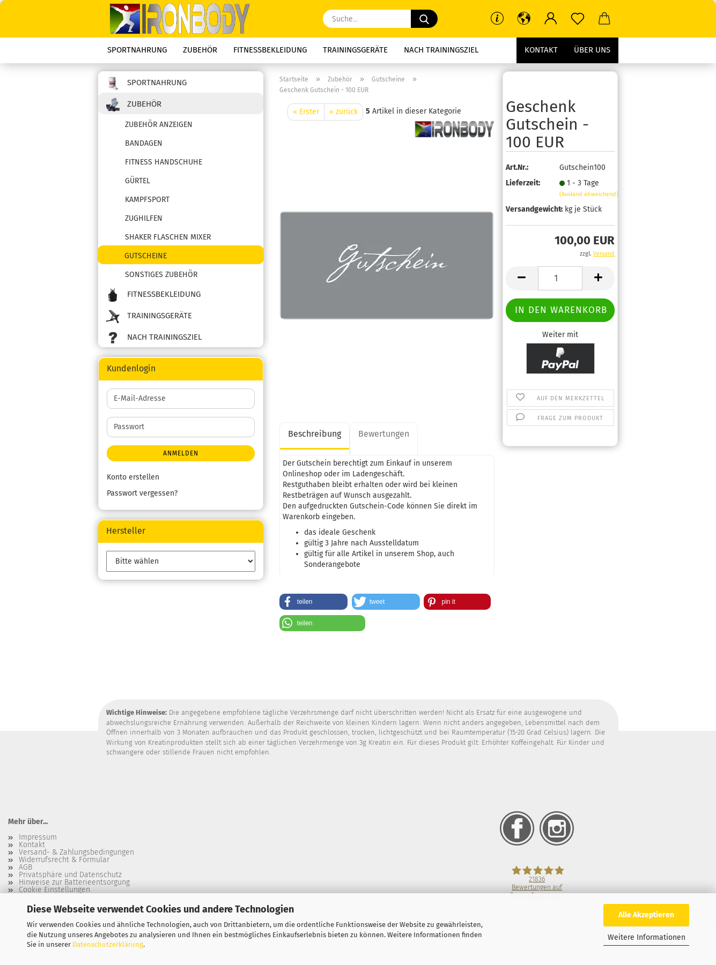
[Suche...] (424, 19)
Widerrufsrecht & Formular (64, 860)
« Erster (306, 111)
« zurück (343, 111)
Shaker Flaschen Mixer (168, 237)
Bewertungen (383, 434)
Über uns (592, 50)
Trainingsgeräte (355, 50)
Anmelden (180, 453)
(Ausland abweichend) (588, 194)
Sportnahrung (137, 50)
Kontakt (541, 50)
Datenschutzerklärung (107, 944)
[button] (524, 19)
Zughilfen (144, 218)
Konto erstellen (133, 477)
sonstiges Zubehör (161, 274)
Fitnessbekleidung (270, 50)
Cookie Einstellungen (54, 890)
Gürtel (137, 180)
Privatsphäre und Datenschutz (70, 875)
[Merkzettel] (577, 19)
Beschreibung (314, 434)
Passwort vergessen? (142, 493)
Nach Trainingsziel (441, 50)
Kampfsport (147, 199)
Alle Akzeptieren (646, 914)
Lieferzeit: (523, 183)
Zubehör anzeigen (159, 124)
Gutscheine (145, 255)
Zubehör (200, 50)
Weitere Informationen (646, 937)
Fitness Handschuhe (163, 162)
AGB (25, 867)
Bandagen (144, 143)
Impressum (38, 837)
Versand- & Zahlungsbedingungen (76, 852)
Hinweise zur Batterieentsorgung (74, 882)
